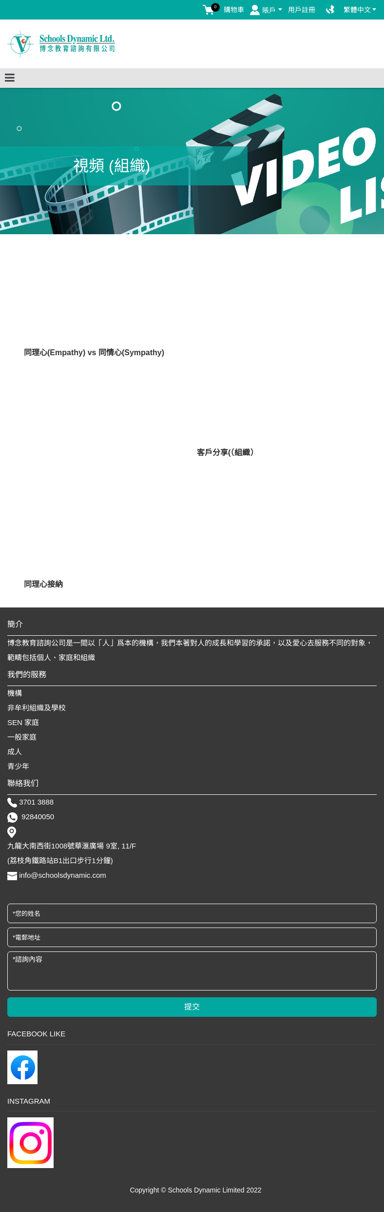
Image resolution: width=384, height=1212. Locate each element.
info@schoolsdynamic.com (62, 875)
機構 (14, 693)
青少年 (18, 766)
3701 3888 (36, 802)
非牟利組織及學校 (36, 708)
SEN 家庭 (23, 722)
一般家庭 (22, 737)
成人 (14, 751)
